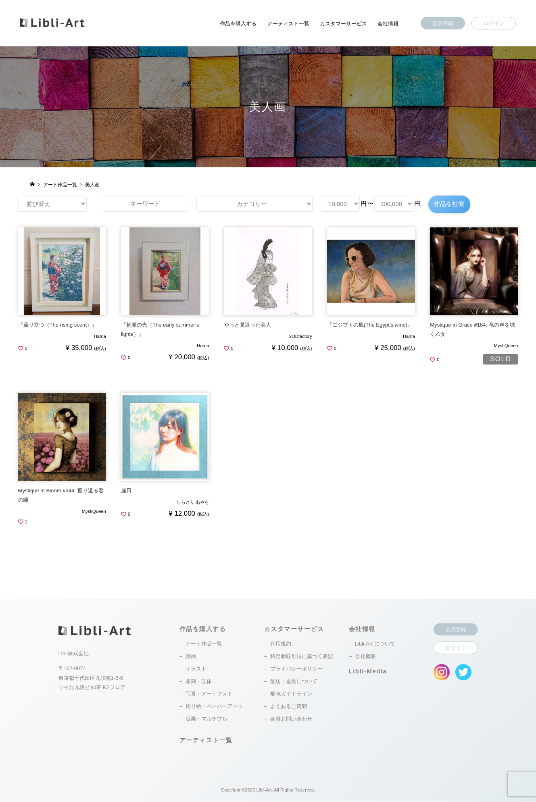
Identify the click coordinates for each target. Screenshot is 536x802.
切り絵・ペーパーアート (214, 707)
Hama (100, 337)
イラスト (196, 669)
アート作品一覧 (204, 644)
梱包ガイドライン (291, 694)
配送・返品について (293, 682)
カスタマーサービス (343, 24)
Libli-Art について (375, 644)
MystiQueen (506, 346)
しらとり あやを (193, 502)
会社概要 (365, 657)
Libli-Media (368, 671)
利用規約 (280, 644)
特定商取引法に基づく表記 (301, 657)
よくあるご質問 (288, 707)
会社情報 (387, 24)
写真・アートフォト (209, 694)
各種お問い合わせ (291, 719)
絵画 (191, 657)
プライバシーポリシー (296, 669)
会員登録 (442, 23)
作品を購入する (238, 24)
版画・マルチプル (206, 719)
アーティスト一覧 (288, 24)
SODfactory (300, 337)
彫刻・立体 (199, 682)
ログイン (493, 23)
